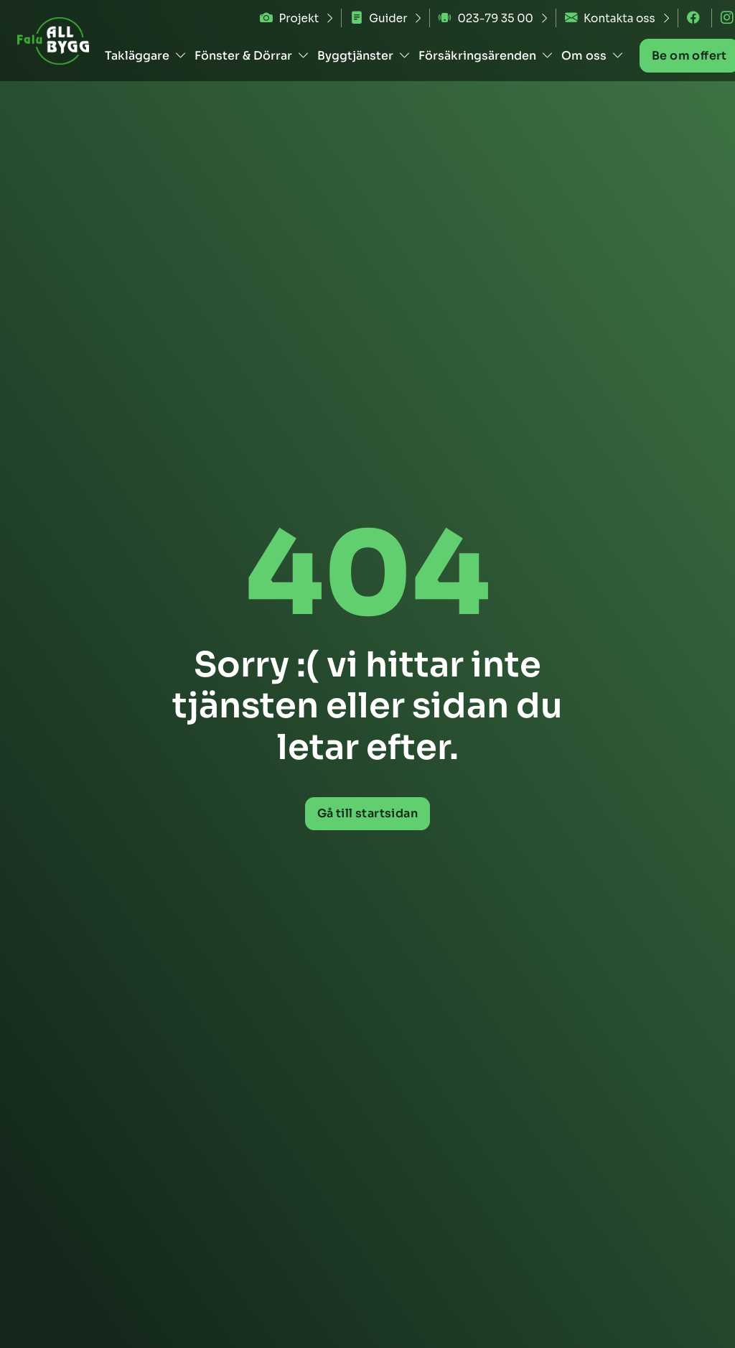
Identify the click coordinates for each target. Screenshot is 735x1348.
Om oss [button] (592, 55)
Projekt (289, 18)
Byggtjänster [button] (364, 55)
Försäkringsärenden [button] (485, 55)
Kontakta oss (610, 18)
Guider (378, 18)
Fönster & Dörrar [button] (252, 55)
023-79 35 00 (486, 18)
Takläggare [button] (146, 55)
